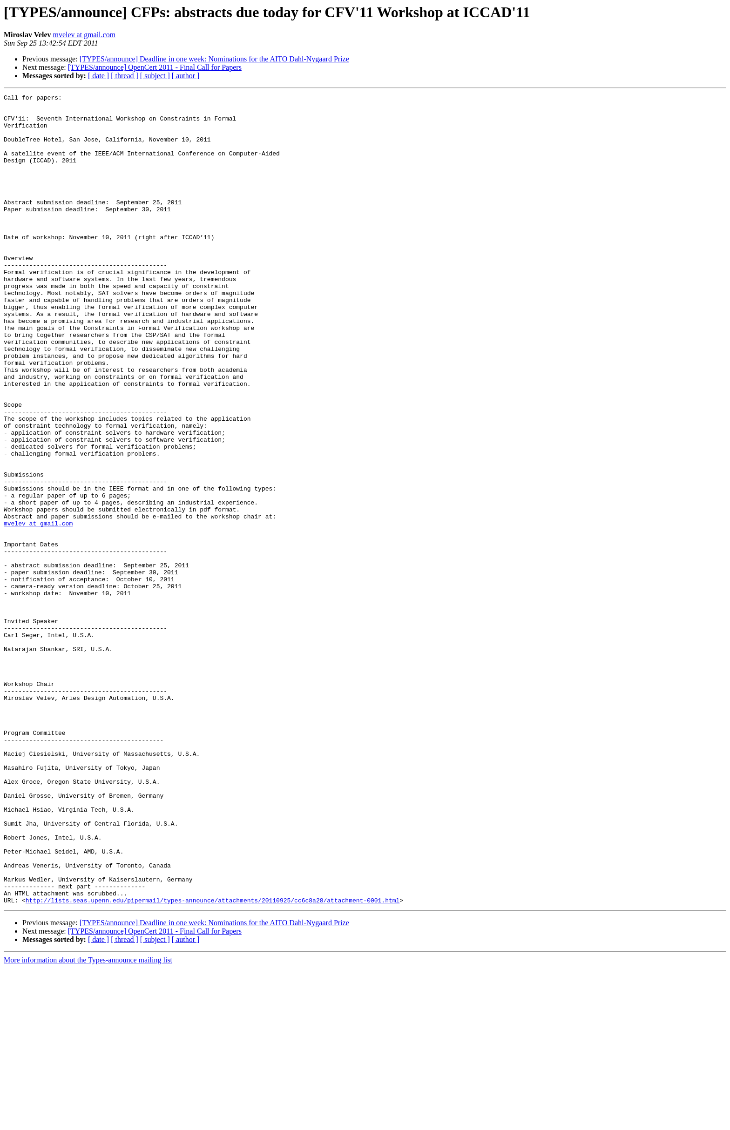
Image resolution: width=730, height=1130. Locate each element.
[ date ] (98, 76)
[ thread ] (124, 76)
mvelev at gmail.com (84, 35)
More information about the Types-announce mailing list (88, 1122)
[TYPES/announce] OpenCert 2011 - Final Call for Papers (155, 67)
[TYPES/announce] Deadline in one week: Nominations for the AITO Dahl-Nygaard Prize (214, 59)
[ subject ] (155, 76)
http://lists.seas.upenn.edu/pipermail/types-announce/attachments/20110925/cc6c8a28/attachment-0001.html (212, 1062)
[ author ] (186, 76)
